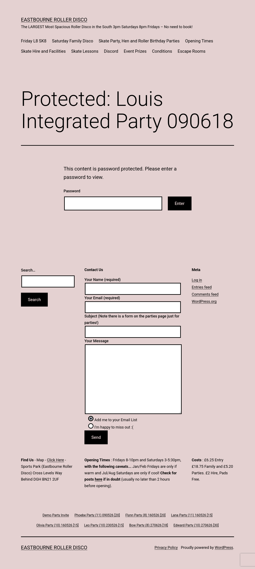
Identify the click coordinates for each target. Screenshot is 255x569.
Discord (111, 51)
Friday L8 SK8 (34, 40)
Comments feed (205, 294)
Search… (28, 270)
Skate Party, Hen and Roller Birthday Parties (139, 40)
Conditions (162, 51)
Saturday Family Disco (72, 40)
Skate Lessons (84, 51)
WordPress (224, 547)
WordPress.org (204, 301)
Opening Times (199, 40)
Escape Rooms (192, 51)
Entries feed (202, 287)
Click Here (55, 460)
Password (72, 191)
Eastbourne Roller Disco (54, 20)
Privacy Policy (166, 547)
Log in (197, 280)
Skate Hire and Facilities (43, 51)
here (98, 479)
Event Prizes (135, 51)
